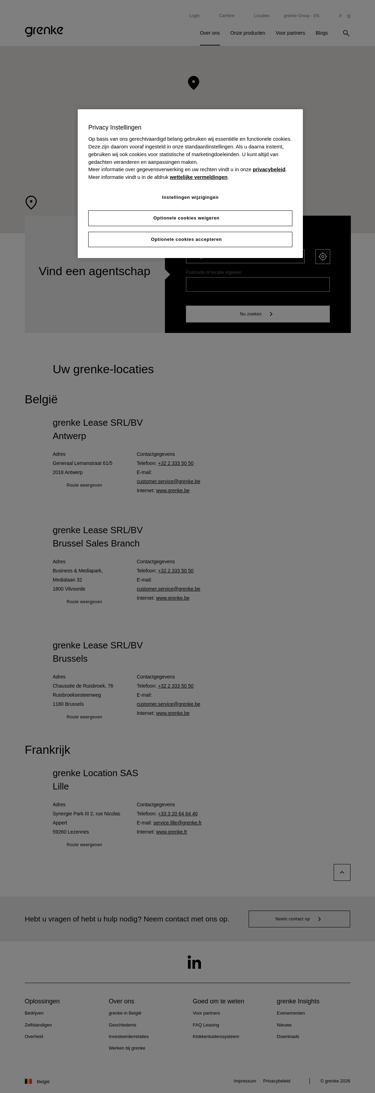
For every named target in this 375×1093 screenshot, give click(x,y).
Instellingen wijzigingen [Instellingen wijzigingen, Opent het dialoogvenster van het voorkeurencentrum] (190, 197)
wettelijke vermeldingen (199, 177)
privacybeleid (269, 169)
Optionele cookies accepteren (186, 239)
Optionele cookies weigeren (186, 218)
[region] (190, 183)
